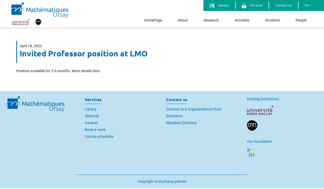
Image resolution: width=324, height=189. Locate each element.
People (301, 20)
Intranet (91, 123)
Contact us (283, 5)
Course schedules (99, 136)
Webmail (92, 116)
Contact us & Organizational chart (194, 109)
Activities (242, 20)
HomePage (153, 20)
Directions (174, 116)
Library (90, 109)
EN (307, 5)
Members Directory (181, 123)
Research (211, 20)
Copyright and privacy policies (162, 181)
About (183, 20)
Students (272, 20)
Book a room (95, 130)
